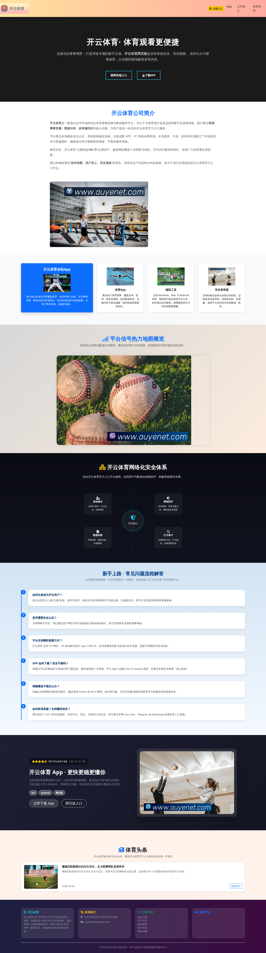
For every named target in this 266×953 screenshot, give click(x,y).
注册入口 (216, 8)
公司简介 (241, 8)
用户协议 (142, 927)
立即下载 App (43, 803)
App (229, 6)
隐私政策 (142, 924)
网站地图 (142, 931)
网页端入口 (119, 75)
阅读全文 (236, 886)
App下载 (142, 917)
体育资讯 (257, 8)
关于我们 (142, 920)
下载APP (149, 75)
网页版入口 (73, 803)
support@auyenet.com (97, 922)
